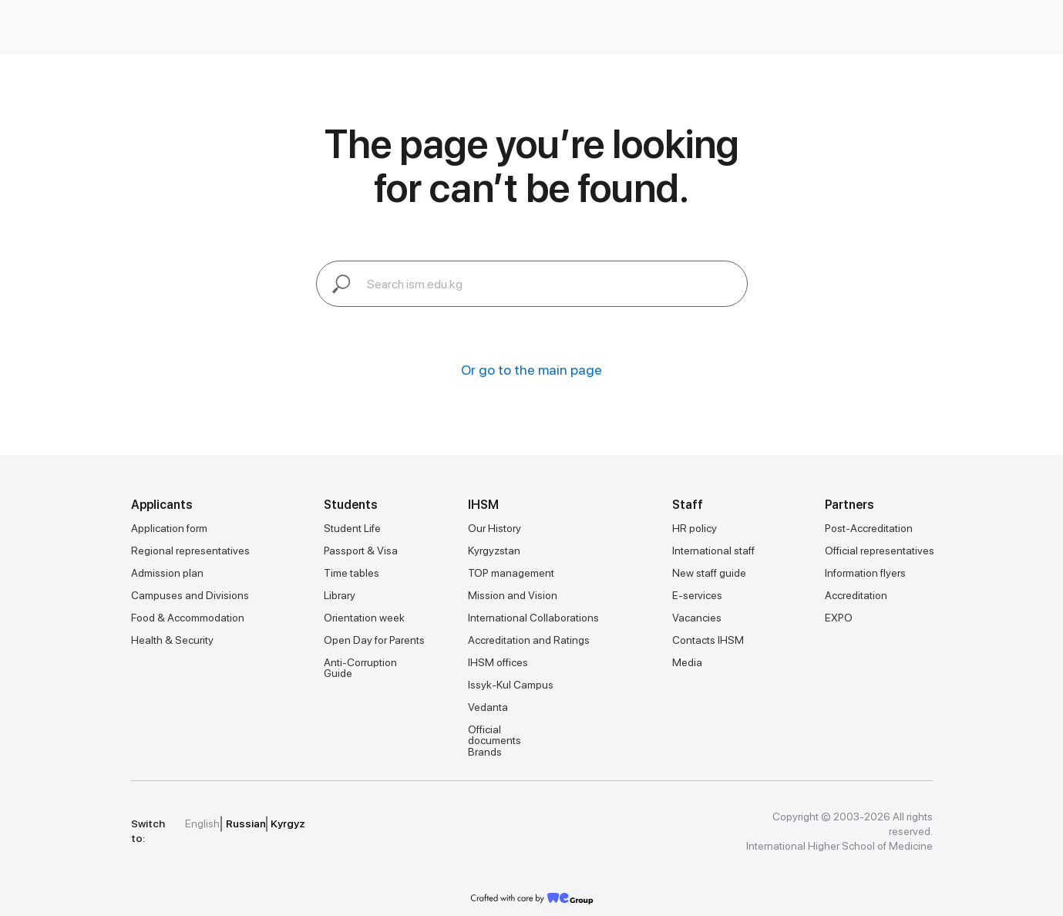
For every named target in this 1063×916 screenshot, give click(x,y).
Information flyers (865, 573)
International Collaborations (533, 617)
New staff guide (709, 573)
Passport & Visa (361, 550)
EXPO (839, 617)
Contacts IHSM (708, 640)
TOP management (511, 573)
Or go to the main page (531, 370)
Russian (246, 823)
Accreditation (856, 595)
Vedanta (488, 707)
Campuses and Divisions (190, 595)
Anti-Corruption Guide (360, 667)
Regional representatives (190, 550)
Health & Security (172, 640)
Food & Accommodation (187, 617)
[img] (423, 824)
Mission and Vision (512, 595)
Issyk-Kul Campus (510, 685)
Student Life (352, 528)
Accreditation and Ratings (529, 640)
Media (687, 662)
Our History (494, 528)
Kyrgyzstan (494, 550)
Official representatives (879, 550)
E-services (697, 595)
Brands (485, 752)
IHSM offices (498, 662)
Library (339, 595)
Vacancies (697, 617)
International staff (713, 550)
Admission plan (167, 573)
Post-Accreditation (869, 528)
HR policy (694, 528)
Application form (169, 528)
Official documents (494, 734)
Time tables (351, 573)
